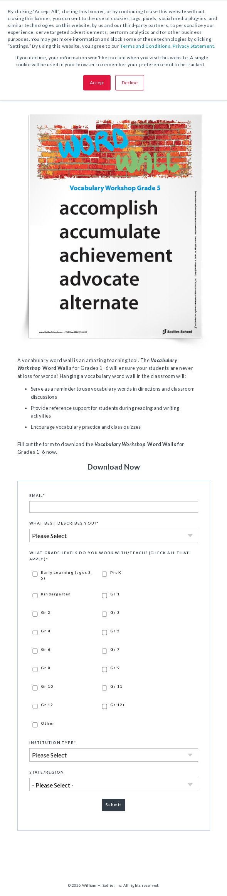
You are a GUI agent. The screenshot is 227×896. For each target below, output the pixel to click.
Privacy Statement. (194, 46)
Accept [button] (97, 82)
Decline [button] (130, 82)
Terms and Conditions (145, 46)
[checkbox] (113, 648)
